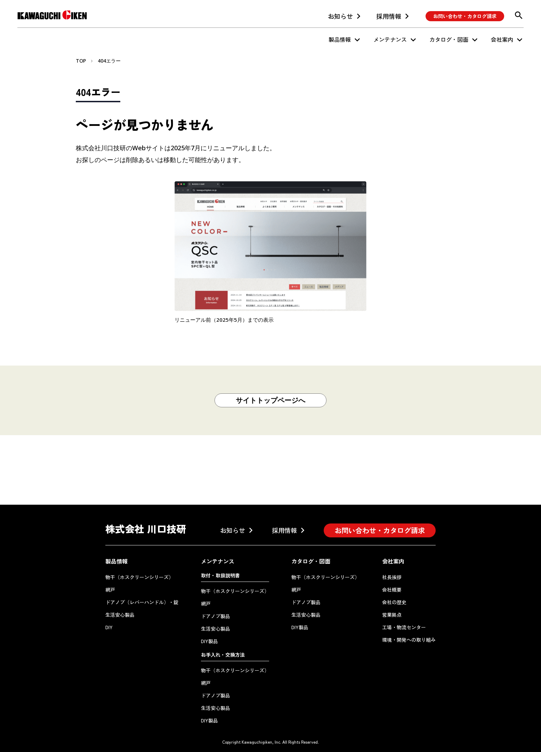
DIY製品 (209, 641)
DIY (109, 627)
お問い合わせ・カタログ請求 (464, 16)
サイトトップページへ (270, 400)
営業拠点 (392, 614)
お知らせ (340, 16)
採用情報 (388, 16)
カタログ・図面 (448, 39)
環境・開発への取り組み (409, 639)
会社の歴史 (394, 602)
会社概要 (392, 589)
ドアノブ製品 (215, 616)
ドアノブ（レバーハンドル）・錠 (141, 602)
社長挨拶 (392, 577)
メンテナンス (390, 39)
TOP (81, 60)
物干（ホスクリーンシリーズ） (139, 577)
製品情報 (340, 39)
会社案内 (502, 39)
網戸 (110, 589)
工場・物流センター (404, 627)
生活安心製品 (120, 614)
